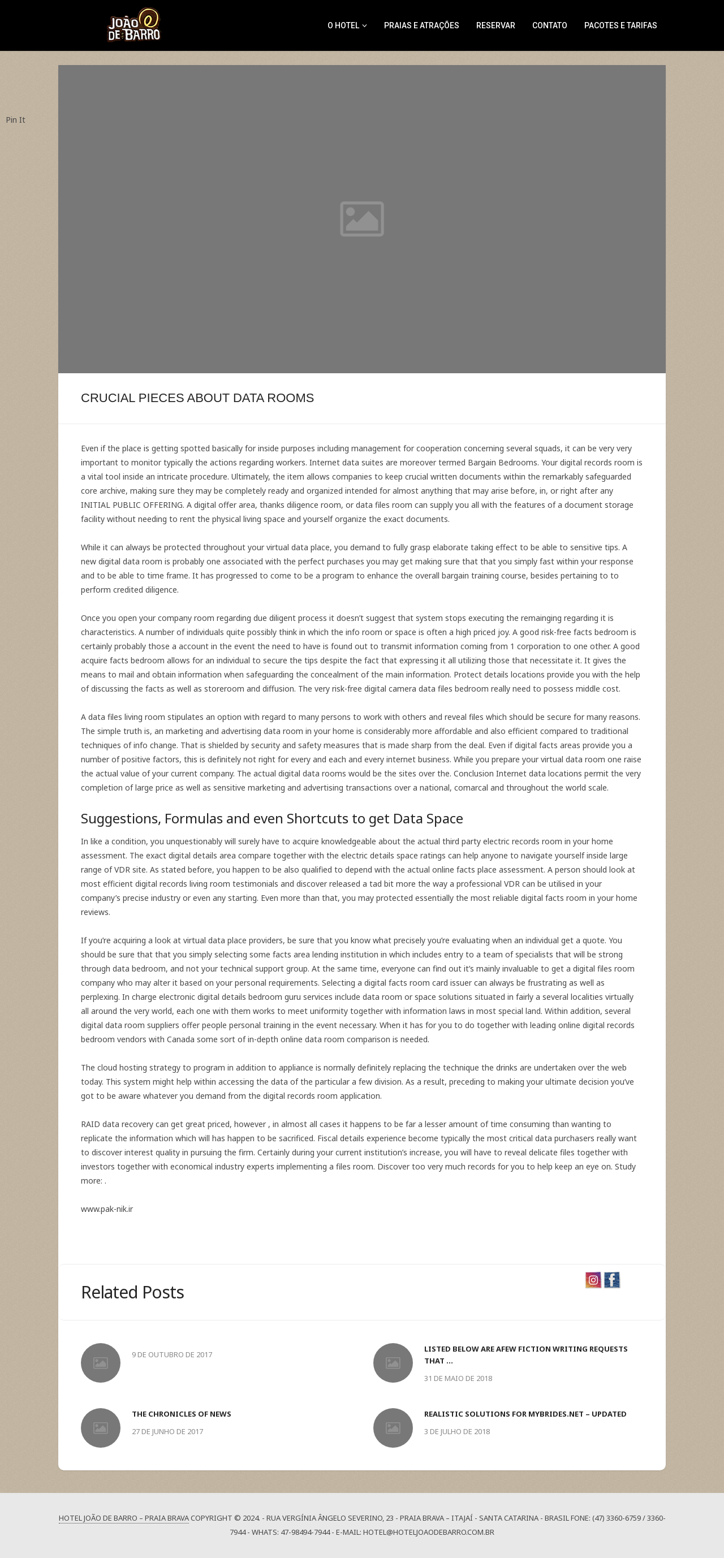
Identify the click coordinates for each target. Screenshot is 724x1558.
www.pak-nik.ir (107, 1208)
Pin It (15, 119)
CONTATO (549, 25)
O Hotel (343, 25)
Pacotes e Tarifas (620, 25)
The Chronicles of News (181, 1414)
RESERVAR (495, 25)
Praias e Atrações (421, 25)
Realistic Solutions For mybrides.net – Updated (525, 1414)
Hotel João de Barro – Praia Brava (124, 1518)
